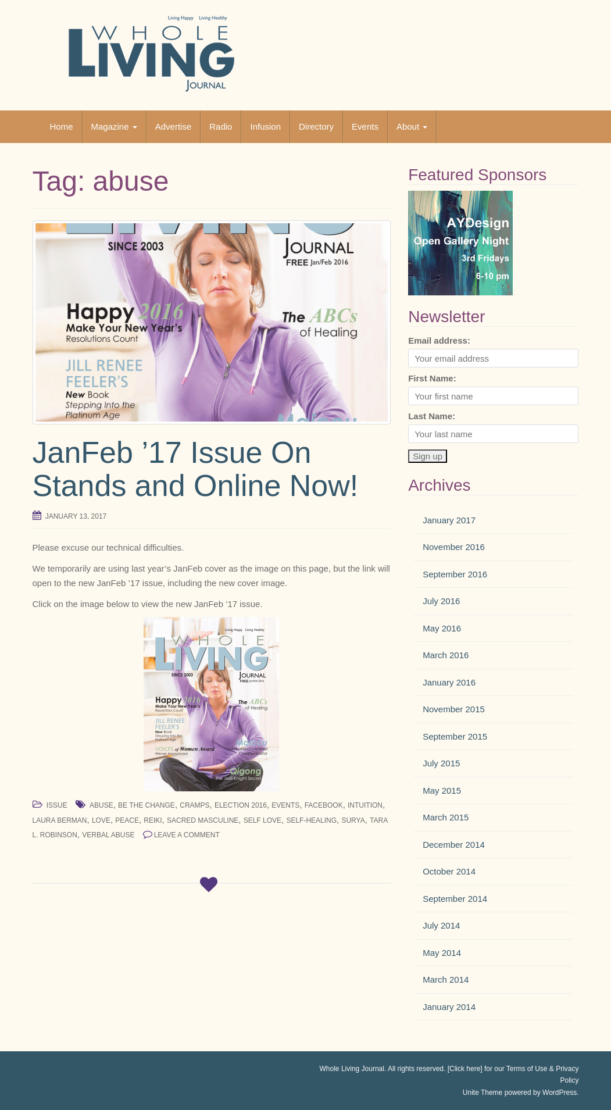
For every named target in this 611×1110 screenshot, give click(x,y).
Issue (57, 805)
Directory (316, 126)
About (411, 126)
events (285, 805)
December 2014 (454, 845)
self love (262, 820)
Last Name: (431, 416)
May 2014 (442, 953)
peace (127, 820)
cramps (194, 805)
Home (61, 126)
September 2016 (455, 574)
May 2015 (442, 790)
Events (365, 126)
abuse (101, 805)
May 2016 (442, 628)
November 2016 (454, 547)
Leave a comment (187, 835)
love (101, 820)
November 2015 (454, 709)
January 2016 (449, 682)
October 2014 (449, 871)
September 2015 (455, 736)
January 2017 (449, 520)
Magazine (114, 126)
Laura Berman (60, 820)
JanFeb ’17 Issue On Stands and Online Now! (196, 469)
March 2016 (446, 655)
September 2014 (455, 899)
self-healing (311, 820)
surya (353, 820)
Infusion (265, 126)
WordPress (559, 1092)
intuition (365, 805)
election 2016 (241, 805)
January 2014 (449, 1007)
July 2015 (441, 763)
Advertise (173, 126)
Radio (220, 126)
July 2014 (441, 925)
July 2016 (441, 601)
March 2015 (446, 817)
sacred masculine (202, 820)
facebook (324, 805)
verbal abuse (108, 835)
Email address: (439, 340)
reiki (153, 820)
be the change (146, 805)
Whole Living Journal (352, 1069)
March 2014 (446, 979)
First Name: (432, 378)
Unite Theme (482, 1092)
